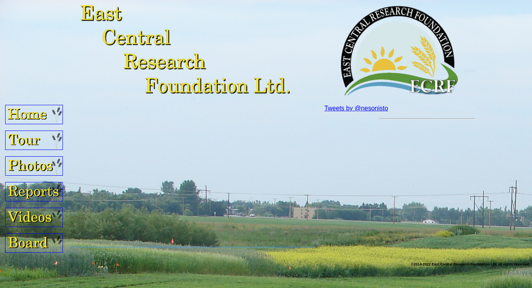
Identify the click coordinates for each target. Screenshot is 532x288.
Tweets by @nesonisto (356, 108)
